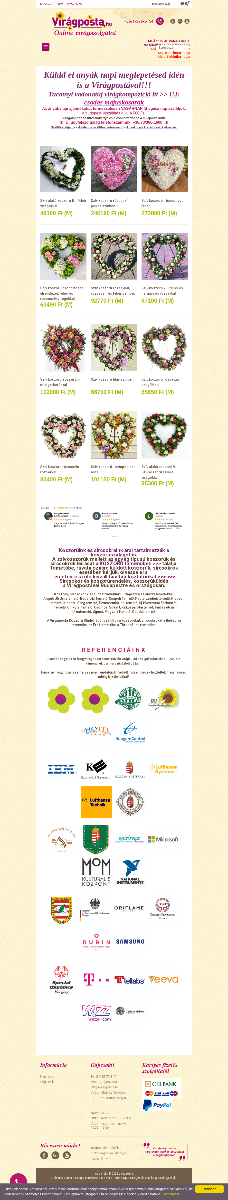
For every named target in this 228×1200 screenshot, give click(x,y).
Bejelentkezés (161, 3)
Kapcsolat (46, 3)
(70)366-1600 (109, 1082)
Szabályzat (170, 1194)
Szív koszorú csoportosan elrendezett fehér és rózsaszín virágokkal (61, 293)
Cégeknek (47, 1082)
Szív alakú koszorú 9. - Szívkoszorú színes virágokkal (160, 472)
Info (60, 3)
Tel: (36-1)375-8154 (104, 1076)
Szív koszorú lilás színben (112, 379)
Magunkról (74, 3)
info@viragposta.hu (105, 1087)
